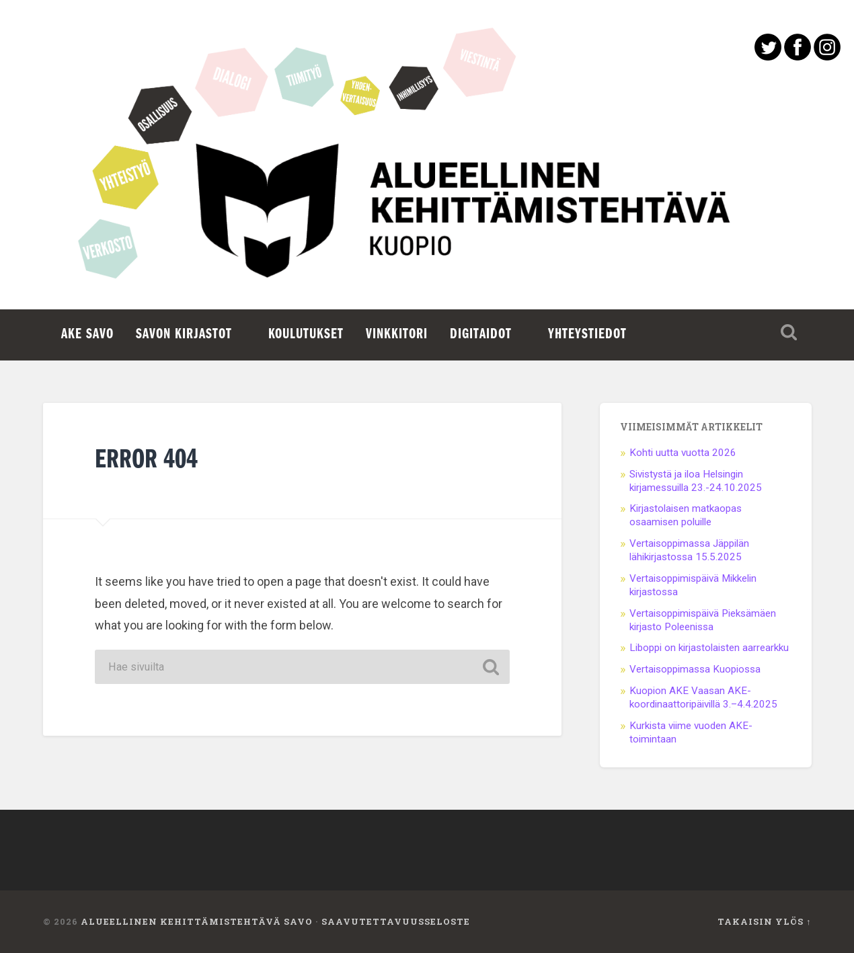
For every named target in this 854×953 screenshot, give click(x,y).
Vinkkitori (397, 335)
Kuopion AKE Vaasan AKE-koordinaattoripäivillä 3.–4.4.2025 (703, 697)
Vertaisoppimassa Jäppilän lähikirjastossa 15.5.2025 (689, 550)
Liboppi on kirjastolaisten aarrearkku (709, 648)
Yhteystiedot (587, 335)
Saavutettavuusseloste (395, 921)
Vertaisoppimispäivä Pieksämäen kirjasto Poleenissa (702, 620)
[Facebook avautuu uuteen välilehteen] (797, 56)
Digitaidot (481, 335)
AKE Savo (87, 335)
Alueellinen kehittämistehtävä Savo (197, 921)
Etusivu (427, 222)
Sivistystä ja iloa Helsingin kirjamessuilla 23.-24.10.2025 (695, 481)
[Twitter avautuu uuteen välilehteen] (767, 56)
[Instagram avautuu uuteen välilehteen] (827, 56)
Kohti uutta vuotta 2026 (682, 453)
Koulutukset (306, 335)
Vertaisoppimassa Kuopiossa (695, 669)
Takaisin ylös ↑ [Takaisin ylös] (764, 921)
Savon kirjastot (184, 335)
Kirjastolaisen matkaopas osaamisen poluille (685, 515)
